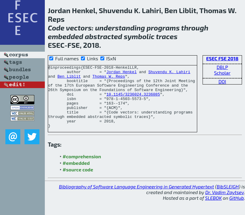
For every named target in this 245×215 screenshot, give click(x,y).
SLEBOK (213, 210)
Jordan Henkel (121, 73)
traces (166, 36)
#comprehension (82, 169)
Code (56, 27)
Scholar (222, 73)
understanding (120, 27)
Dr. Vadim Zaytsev (224, 205)
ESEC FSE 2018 (222, 58)
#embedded (76, 175)
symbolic (139, 36)
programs (163, 27)
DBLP (222, 67)
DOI (222, 81)
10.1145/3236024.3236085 (133, 100)
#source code (78, 182)
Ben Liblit (69, 79)
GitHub (236, 210)
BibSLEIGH (227, 199)
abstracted (103, 36)
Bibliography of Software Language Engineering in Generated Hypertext (136, 199)
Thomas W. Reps (108, 79)
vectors (79, 27)
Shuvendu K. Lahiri (169, 73)
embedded (65, 36)
